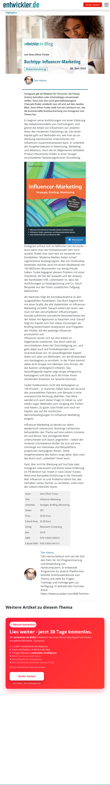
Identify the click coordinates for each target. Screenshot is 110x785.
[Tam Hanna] (29, 80)
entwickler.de (21, 5)
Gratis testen (93, 4)
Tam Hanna (40, 80)
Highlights (11, 12)
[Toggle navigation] (22, 5)
